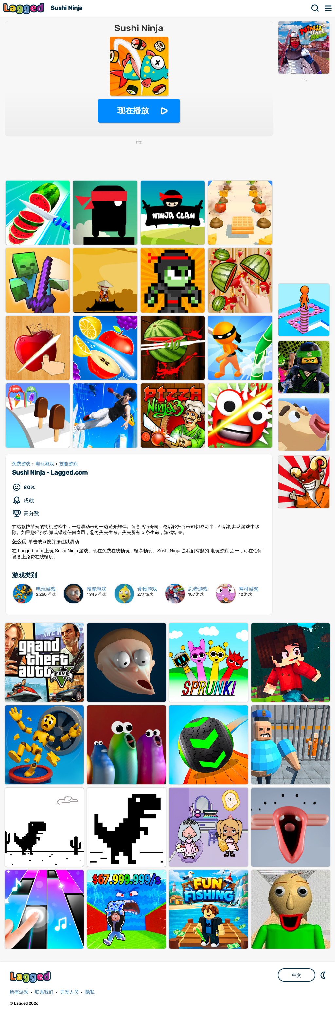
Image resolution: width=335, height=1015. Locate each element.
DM (323, 975)
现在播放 (133, 110)
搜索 (315, 8)
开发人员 (69, 992)
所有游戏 (19, 992)
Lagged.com (31, 976)
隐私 (90, 992)
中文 (296, 975)
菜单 (328, 8)
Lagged (24, 8)
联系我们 (44, 992)
